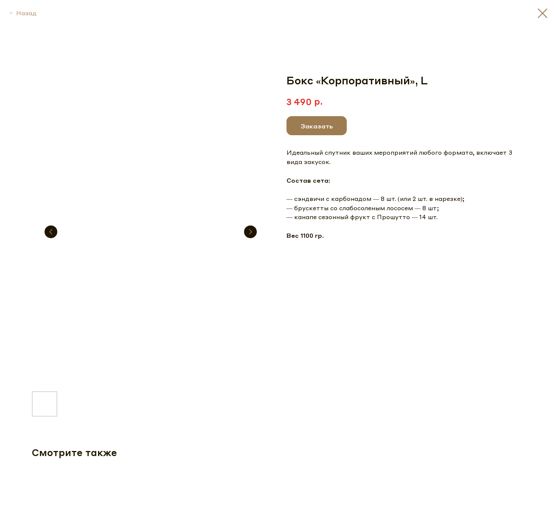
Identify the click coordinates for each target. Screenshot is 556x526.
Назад (26, 13)
